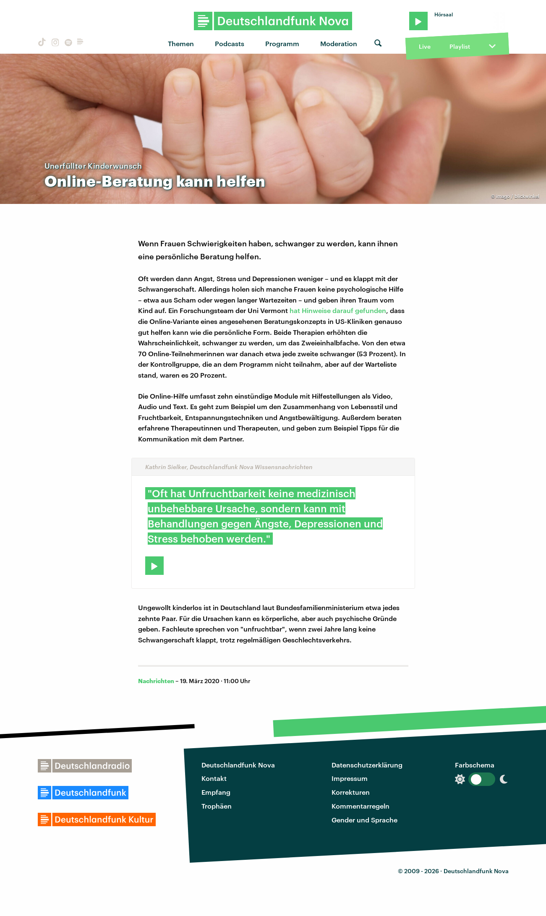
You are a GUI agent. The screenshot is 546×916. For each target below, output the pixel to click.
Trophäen (216, 806)
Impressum (350, 778)
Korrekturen (351, 792)
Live (425, 46)
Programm (282, 43)
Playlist (459, 46)
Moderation (338, 43)
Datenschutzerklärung (367, 765)
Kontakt (214, 778)
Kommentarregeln (360, 806)
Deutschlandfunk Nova (238, 765)
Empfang (215, 792)
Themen (181, 43)
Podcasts (229, 43)
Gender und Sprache (364, 820)
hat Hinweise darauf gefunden (338, 310)
